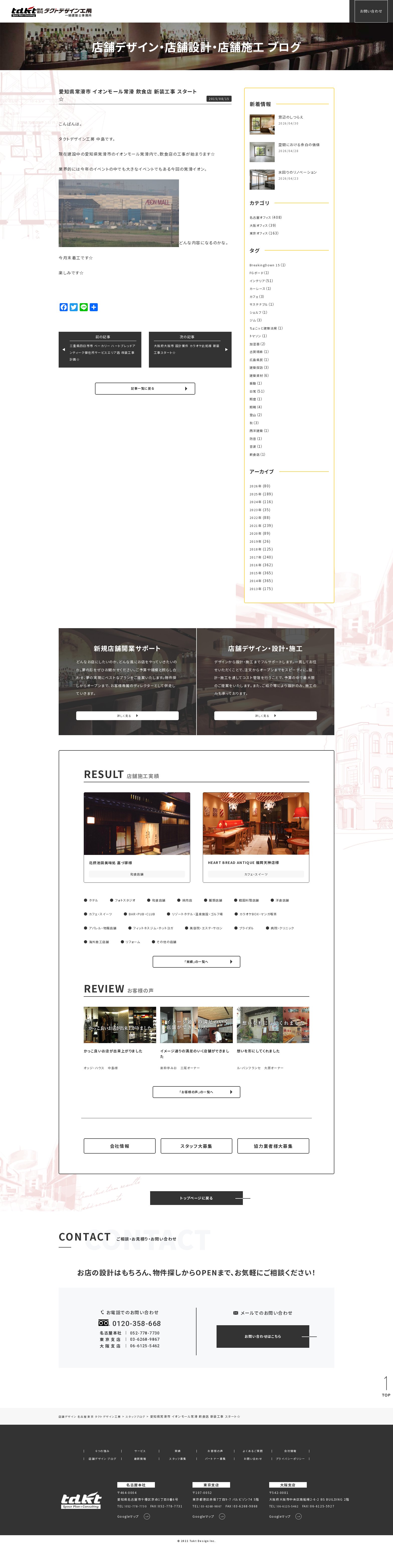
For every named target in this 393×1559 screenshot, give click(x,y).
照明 (253, 406)
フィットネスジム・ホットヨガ (161, 929)
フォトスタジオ (129, 902)
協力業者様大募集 (273, 1153)
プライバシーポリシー (290, 1470)
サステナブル (260, 304)
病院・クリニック (102, 943)
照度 (253, 398)
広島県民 (257, 359)
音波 (253, 446)
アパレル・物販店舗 (105, 929)
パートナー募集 (215, 1470)
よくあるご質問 (281, 11)
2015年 (256, 572)
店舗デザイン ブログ (102, 1470)
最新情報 (140, 1470)
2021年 (256, 525)
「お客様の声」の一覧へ (196, 1095)
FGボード (258, 272)
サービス (211, 11)
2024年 (256, 501)
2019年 (256, 541)
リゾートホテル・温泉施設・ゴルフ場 (211, 915)
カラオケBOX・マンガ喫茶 (279, 915)
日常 (253, 391)
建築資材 (257, 375)
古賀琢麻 (257, 351)
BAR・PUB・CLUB (149, 915)
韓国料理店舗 (262, 902)
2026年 (256, 485)
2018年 (256, 548)
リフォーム (181, 943)
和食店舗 (165, 902)
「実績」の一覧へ (197, 964)
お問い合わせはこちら (263, 1348)
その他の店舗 (218, 943)
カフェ (255, 296)
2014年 (256, 580)
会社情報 (309, 11)
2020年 (256, 533)
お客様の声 (251, 11)
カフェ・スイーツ (102, 915)
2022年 (256, 517)
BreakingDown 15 (268, 264)
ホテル (94, 902)
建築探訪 (257, 367)
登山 (253, 414)
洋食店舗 (298, 902)
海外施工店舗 (144, 943)
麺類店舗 (226, 902)
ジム (253, 319)
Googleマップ (124, 1528)
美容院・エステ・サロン (221, 929)
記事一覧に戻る (142, 388)
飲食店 (255, 454)
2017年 (256, 557)
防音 (253, 438)
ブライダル (265, 929)
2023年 (256, 509)
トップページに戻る (196, 1209)
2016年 (256, 564)
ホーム (191, 11)
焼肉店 (196, 902)
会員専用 (333, 11)
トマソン (256, 335)
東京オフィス (260, 233)
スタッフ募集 (178, 1470)
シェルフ (256, 312)
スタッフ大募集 (196, 1153)
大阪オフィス (260, 225)
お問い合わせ (371, 11)
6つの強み (102, 1462)
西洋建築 (257, 430)
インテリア (258, 280)
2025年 (256, 493)
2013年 (256, 588)
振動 (253, 383)
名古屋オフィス (262, 217)
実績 (230, 11)
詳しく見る (124, 717)
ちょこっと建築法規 (265, 327)
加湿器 (255, 343)
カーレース (259, 288)
